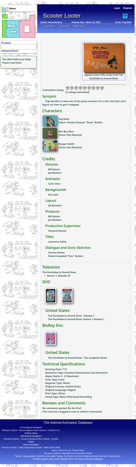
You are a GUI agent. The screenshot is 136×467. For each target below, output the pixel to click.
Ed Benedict (55, 205)
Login (117, 8)
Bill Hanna (54, 169)
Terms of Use (64, 450)
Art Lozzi (53, 194)
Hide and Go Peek (52, 447)
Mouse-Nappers (26, 430)
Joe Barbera (54, 172)
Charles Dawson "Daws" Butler (84, 122)
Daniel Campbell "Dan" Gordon (65, 256)
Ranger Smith (66, 144)
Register (127, 8)
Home (54, 450)
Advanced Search (9, 51)
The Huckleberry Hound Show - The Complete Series (77, 357)
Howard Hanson (57, 230)
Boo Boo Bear (66, 131)
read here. (16, 62)
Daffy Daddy (24, 447)
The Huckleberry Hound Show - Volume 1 (71, 315)
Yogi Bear (64, 119)
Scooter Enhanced (29, 439)
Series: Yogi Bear (123, 22)
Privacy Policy (78, 450)
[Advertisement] (18, 87)
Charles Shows (56, 252)
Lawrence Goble (57, 241)
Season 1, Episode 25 (58, 275)
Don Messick (74, 134)
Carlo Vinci (54, 183)
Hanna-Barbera (55, 22)
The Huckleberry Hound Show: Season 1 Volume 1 (76, 319)
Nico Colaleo (84, 456)
